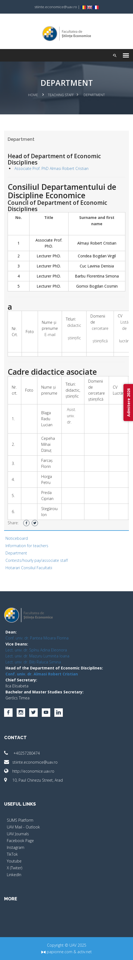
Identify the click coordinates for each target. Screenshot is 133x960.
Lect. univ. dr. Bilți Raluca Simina (33, 662)
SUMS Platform (20, 820)
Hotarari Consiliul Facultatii (28, 567)
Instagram (15, 847)
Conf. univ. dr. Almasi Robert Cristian (41, 673)
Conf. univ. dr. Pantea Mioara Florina (37, 638)
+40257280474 (22, 753)
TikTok (12, 854)
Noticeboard (16, 538)
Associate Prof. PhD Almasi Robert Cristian (51, 168)
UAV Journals (18, 833)
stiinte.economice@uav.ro (31, 762)
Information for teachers (26, 545)
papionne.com (56, 951)
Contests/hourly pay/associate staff (36, 560)
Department (16, 553)
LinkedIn (14, 874)
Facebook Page (20, 840)
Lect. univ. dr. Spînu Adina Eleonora (36, 650)
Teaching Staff (61, 95)
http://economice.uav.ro (29, 771)
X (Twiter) (14, 867)
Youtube (14, 861)
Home (33, 95)
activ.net (84, 951)
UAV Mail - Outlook (23, 827)
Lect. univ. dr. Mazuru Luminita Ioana (37, 656)
